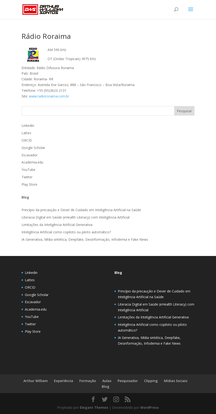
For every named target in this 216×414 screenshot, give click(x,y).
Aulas (106, 380)
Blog (118, 272)
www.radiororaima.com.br (49, 96)
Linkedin (28, 125)
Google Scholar (33, 147)
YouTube (28, 169)
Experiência (63, 380)
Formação (87, 380)
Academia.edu (32, 162)
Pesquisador (128, 380)
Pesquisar (184, 111)
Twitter (27, 177)
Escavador (30, 155)
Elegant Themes (94, 407)
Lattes (26, 133)
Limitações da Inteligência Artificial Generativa (57, 224)
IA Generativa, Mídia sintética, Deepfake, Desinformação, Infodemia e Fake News (85, 239)
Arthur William (35, 380)
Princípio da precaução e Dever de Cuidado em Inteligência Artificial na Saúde (81, 210)
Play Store (29, 184)
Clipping (151, 380)
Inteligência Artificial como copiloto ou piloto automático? (66, 232)
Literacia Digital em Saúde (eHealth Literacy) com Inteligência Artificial (76, 217)
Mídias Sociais (175, 380)
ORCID (27, 140)
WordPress (149, 407)
